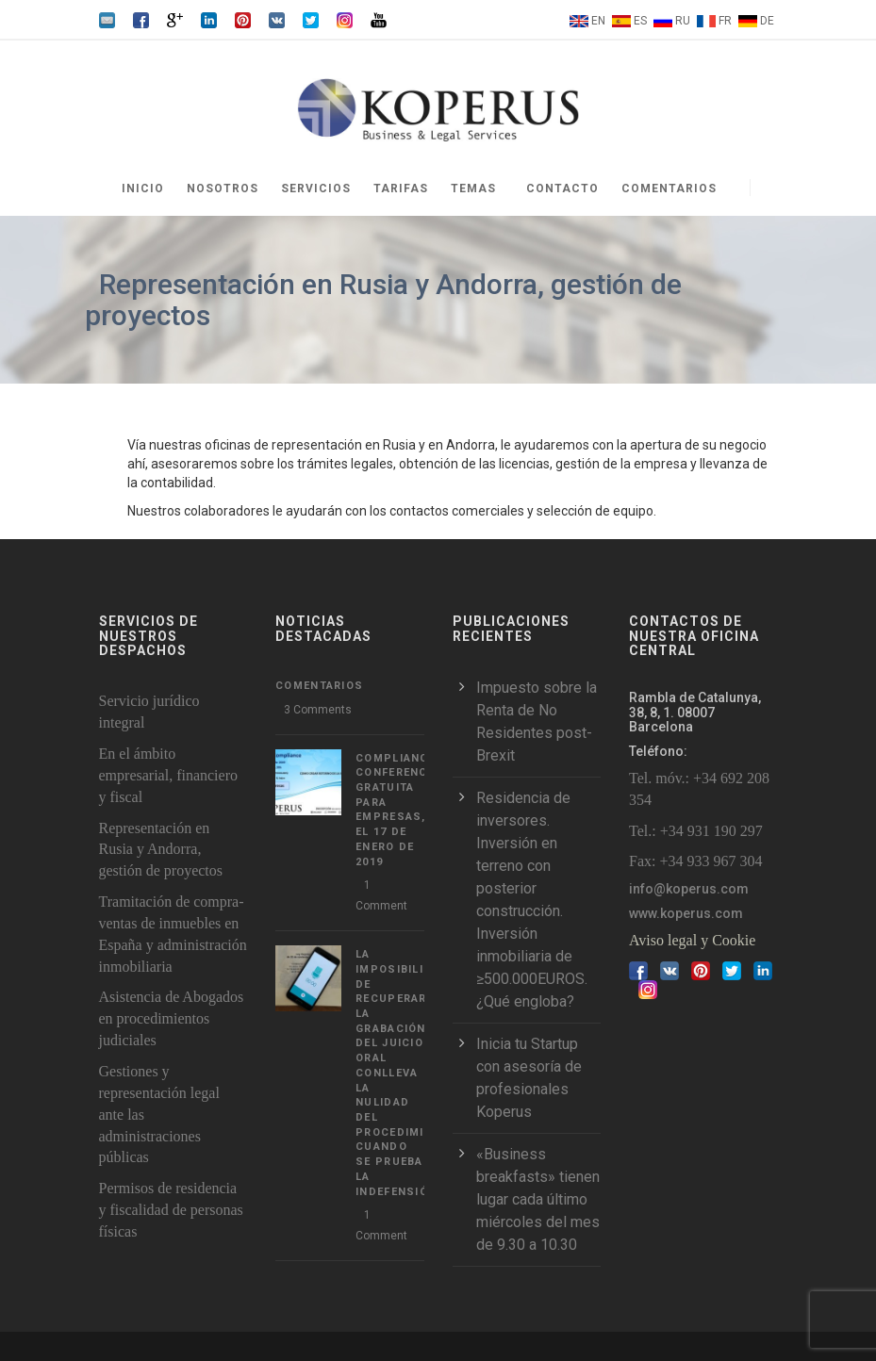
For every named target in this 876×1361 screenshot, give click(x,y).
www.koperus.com (686, 913)
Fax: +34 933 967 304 (695, 861)
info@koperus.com (689, 888)
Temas (473, 188)
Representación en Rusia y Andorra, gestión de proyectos (161, 849)
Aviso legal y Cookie (692, 940)
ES (640, 20)
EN (598, 20)
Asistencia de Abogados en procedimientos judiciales (171, 1018)
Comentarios (669, 188)
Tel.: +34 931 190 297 (696, 831)
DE (767, 20)
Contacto (562, 188)
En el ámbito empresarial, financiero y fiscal (168, 775)
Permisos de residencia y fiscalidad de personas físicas (171, 1209)
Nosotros (222, 188)
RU (682, 20)
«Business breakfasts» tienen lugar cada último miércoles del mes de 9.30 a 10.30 (538, 1199)
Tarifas (400, 188)
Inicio (143, 188)
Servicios (316, 188)
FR (725, 20)
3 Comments (318, 709)
